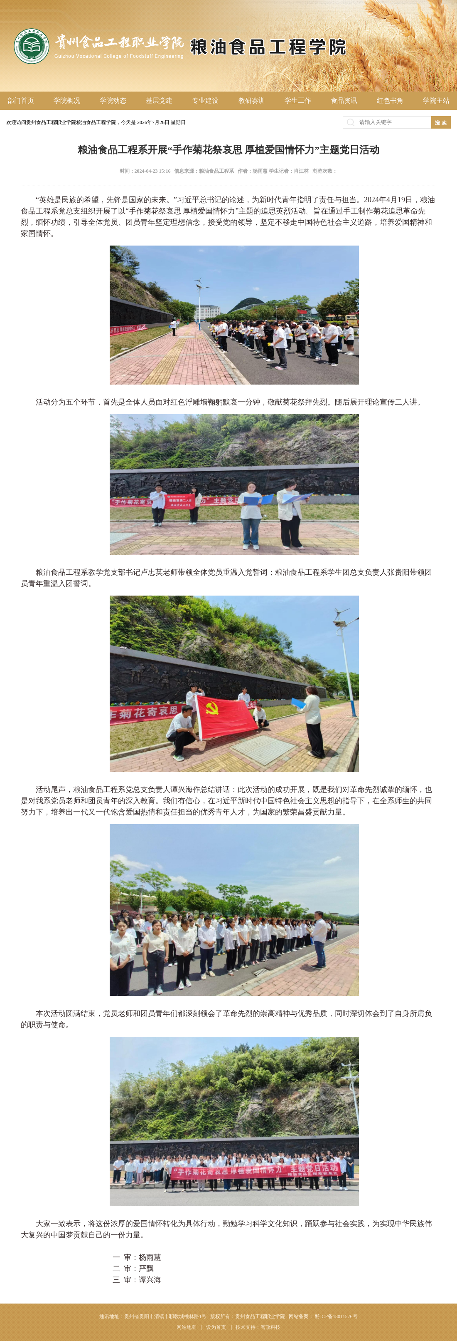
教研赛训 (251, 100)
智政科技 (270, 1327)
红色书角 (390, 100)
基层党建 (159, 100)
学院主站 (436, 100)
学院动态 (113, 100)
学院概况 (67, 100)
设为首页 (216, 1327)
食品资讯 (344, 100)
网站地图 (187, 1327)
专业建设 (205, 100)
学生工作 (298, 100)
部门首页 (20, 100)
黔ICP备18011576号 (336, 1316)
